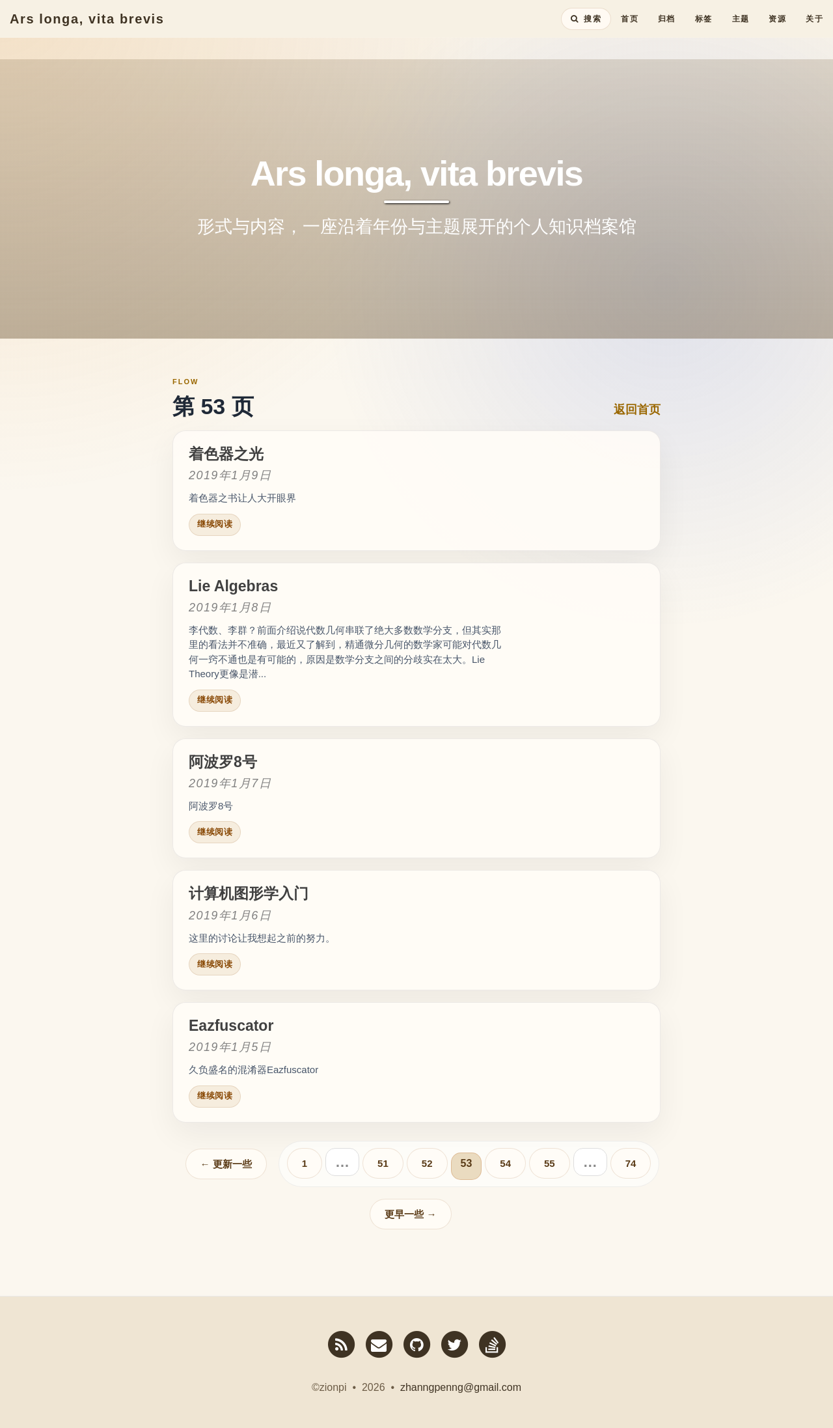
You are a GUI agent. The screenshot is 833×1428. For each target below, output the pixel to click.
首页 (629, 29)
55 (549, 1163)
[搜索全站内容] (586, 29)
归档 (667, 29)
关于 (814, 29)
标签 (704, 29)
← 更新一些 (226, 1163)
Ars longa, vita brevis (87, 29)
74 (630, 1163)
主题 (741, 29)
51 (383, 1163)
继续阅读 (214, 524)
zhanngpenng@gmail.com (460, 1387)
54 (505, 1163)
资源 (777, 29)
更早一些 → (410, 1214)
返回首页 (637, 409)
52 (427, 1163)
